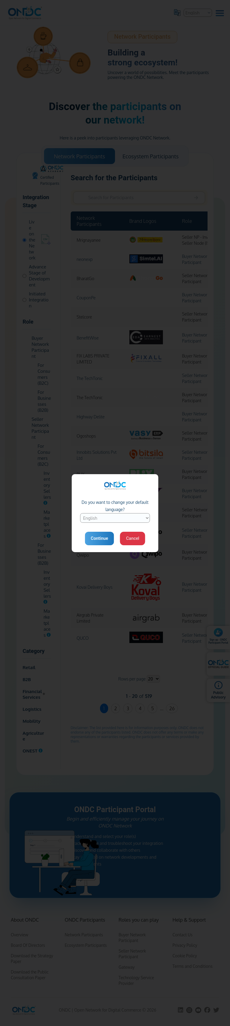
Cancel (132, 538)
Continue (99, 538)
